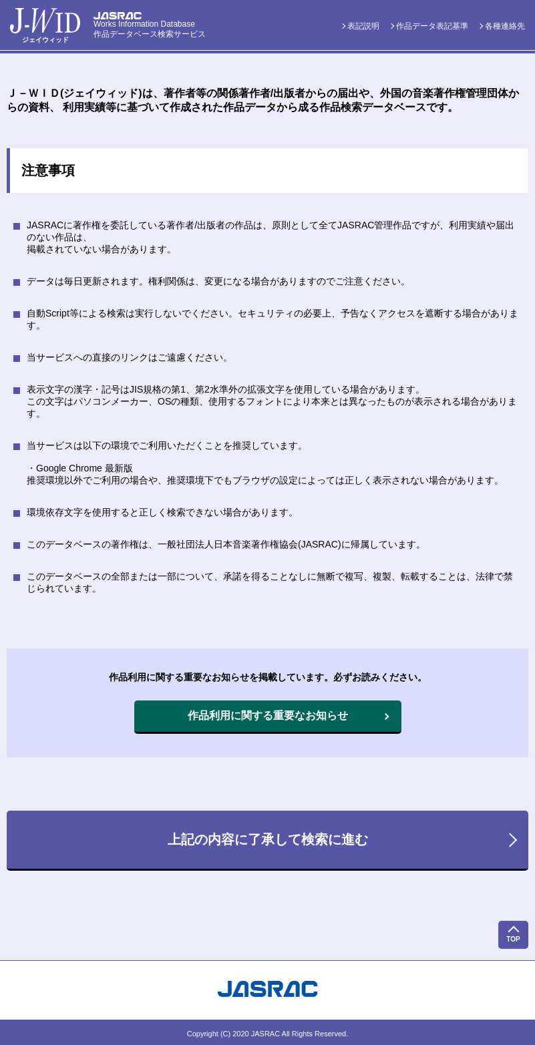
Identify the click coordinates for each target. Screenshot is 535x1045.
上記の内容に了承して (268, 840)
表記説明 (363, 26)
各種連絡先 (505, 26)
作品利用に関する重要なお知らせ (268, 715)
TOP (513, 939)
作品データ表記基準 (432, 26)
